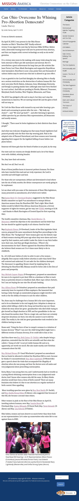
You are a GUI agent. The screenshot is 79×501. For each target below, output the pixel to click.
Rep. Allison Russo (9, 287)
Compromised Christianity (67, 90)
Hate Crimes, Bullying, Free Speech (67, 56)
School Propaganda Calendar (69, 43)
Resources (33, 9)
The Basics (66, 25)
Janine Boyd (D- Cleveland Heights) (18, 198)
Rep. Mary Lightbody (34, 359)
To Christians (22, 9)
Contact (51, 9)
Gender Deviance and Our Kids (68, 37)
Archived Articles (68, 111)
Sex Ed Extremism (68, 50)
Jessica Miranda (20, 406)
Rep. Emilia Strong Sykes (14, 393)
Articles (13, 9)
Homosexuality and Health (69, 70)
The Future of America (67, 107)
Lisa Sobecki (19, 409)
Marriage (65, 62)
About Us (42, 9)
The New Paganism (69, 85)
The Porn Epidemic (69, 65)
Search (60, 484)
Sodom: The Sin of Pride (69, 75)
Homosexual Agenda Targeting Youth (68, 30)
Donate (58, 9)
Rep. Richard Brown (9, 353)
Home (6, 9)
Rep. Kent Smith (39, 390)
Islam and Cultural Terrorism (68, 101)
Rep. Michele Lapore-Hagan (12, 274)
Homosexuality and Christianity (69, 81)
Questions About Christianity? (68, 95)
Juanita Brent (35, 403)
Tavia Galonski (49, 406)
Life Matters (66, 47)
